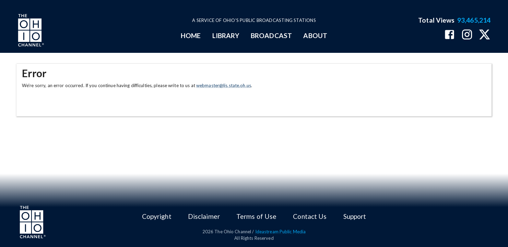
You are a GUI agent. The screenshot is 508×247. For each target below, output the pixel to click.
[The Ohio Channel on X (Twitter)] (485, 35)
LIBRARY (225, 35)
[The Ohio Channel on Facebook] (450, 35)
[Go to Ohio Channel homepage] (30, 31)
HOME (191, 35)
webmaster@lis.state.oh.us (223, 85)
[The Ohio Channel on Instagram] (467, 35)
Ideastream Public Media (280, 231)
